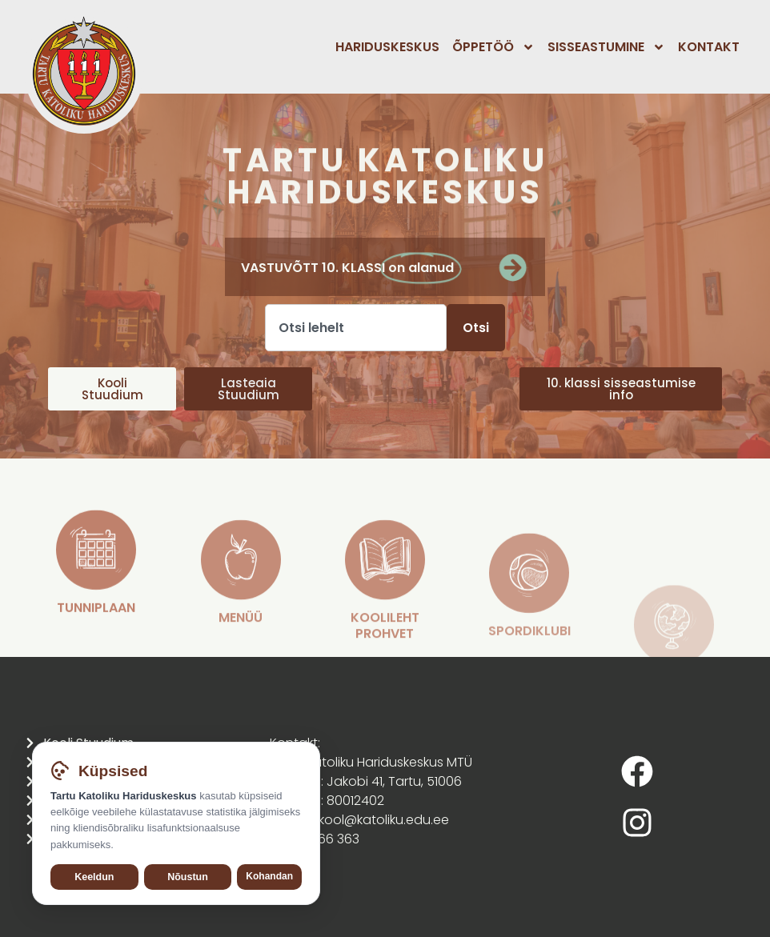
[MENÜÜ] (241, 647)
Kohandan (269, 881)
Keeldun (94, 881)
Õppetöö (493, 47)
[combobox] (356, 327)
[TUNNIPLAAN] (96, 625)
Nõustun (187, 881)
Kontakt (709, 47)
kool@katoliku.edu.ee (384, 820)
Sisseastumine (606, 47)
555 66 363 (325, 839)
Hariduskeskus (387, 47)
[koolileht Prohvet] (385, 647)
